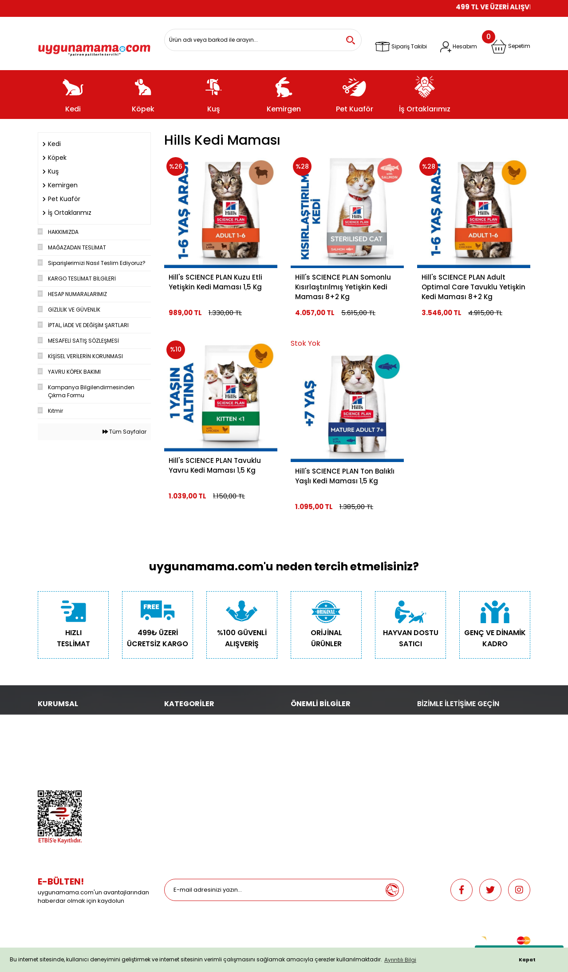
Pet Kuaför (177, 769)
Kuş (169, 744)
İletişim (47, 732)
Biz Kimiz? (51, 719)
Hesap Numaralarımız (67, 757)
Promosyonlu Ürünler (192, 782)
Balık (170, 757)
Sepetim (302, 757)
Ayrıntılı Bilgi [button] (400, 960)
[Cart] (510, 46)
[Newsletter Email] (273, 890)
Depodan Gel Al (311, 732)
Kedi (170, 719)
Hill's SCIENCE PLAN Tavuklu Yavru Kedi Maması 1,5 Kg (215, 465)
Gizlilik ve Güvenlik (62, 744)
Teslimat (302, 719)
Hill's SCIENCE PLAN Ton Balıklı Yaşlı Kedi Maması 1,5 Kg (344, 476)
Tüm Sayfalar (124, 431)
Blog (44, 782)
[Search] (263, 40)
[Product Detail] (347, 343)
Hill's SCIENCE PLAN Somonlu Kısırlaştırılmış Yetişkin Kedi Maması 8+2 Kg (343, 287)
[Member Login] (458, 46)
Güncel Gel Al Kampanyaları (329, 744)
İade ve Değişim (312, 769)
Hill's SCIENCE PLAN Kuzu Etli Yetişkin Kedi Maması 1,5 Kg (215, 282)
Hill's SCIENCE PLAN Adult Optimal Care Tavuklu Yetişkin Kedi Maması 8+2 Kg (473, 287)
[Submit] (392, 890)
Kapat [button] (527, 959)
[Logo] (94, 47)
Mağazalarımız (58, 769)
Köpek (172, 732)
